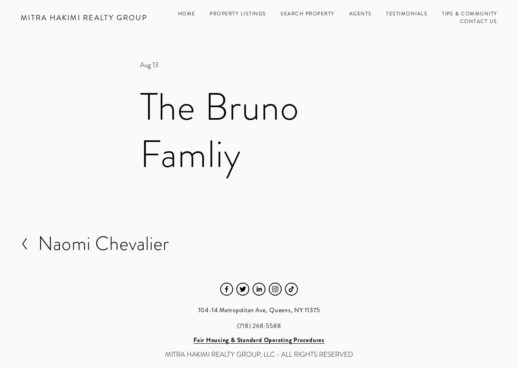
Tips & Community (469, 13)
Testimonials (406, 13)
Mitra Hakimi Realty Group (84, 18)
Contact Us (478, 21)
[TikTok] (291, 289)
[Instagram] (275, 289)
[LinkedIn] (259, 289)
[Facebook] (226, 289)
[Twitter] (242, 289)
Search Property (307, 13)
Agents (360, 13)
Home (186, 13)
